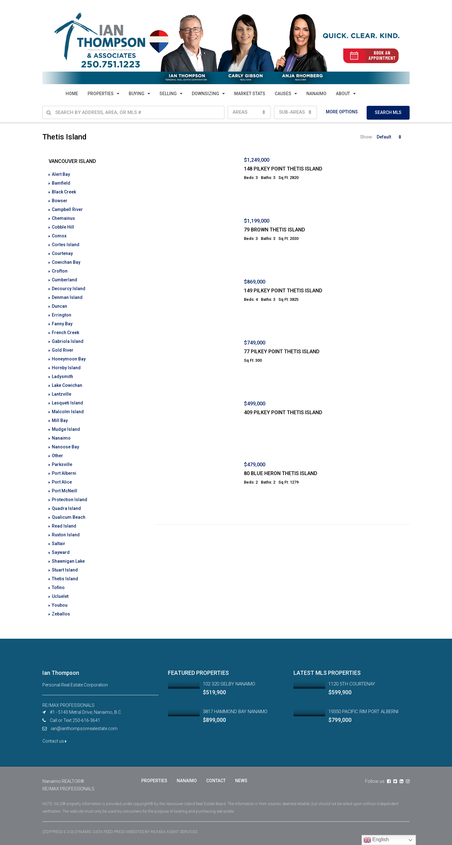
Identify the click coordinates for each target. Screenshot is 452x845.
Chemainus (63, 218)
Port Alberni (64, 473)
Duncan (59, 306)
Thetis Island (65, 578)
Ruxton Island (66, 534)
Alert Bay (61, 174)
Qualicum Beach (68, 517)
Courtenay (62, 253)
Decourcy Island (68, 288)
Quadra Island (66, 508)
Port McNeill (64, 490)
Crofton (59, 271)
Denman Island (67, 297)
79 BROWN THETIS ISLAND (274, 230)
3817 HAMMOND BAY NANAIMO (235, 711)
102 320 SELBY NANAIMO (229, 684)
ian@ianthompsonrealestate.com (84, 728)
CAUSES (283, 93)
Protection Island (69, 499)
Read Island (64, 525)
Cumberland (64, 279)
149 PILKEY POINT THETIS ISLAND (283, 291)
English (376, 840)
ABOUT (343, 93)
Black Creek (64, 191)
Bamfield (61, 183)
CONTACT (216, 780)
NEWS (241, 780)
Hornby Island (66, 367)
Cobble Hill (63, 227)
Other (57, 455)
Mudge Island (66, 429)
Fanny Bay (62, 323)
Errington (61, 314)
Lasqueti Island (67, 402)
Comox (59, 235)
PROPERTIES (101, 93)
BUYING (136, 93)
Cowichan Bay (66, 262)
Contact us (54, 741)
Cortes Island (65, 244)
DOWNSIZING (205, 93)
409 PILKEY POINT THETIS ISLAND (283, 412)
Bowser (59, 200)
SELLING (168, 93)
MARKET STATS (249, 93)
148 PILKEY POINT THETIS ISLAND (283, 169)
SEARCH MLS (388, 112)
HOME (72, 93)
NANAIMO (316, 93)
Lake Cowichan (67, 385)
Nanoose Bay (65, 446)
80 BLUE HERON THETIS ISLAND (280, 473)
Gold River (62, 350)
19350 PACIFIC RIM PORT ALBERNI (363, 711)
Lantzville (61, 394)
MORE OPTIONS (342, 111)
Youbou (59, 605)
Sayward (61, 552)
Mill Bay (60, 420)
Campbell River (67, 209)
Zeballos (61, 613)
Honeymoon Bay (69, 358)
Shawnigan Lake (68, 561)
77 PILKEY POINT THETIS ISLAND (282, 352)
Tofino (58, 587)
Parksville (62, 464)
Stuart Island (65, 569)
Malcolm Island (68, 411)
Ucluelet (60, 596)
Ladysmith (62, 376)
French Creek (65, 332)
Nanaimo (61, 438)
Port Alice (62, 482)
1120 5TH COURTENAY (351, 684)
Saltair (58, 543)
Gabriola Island (67, 341)
